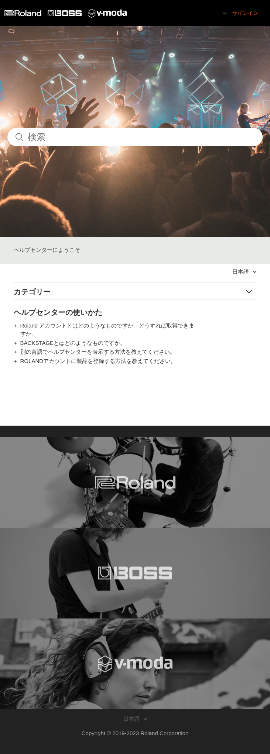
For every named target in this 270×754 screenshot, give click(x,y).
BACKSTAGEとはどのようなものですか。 (73, 343)
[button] (225, 13)
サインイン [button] (245, 13)
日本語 (241, 271)
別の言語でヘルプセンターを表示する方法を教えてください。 (97, 352)
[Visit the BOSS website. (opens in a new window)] (135, 573)
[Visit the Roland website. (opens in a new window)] (135, 482)
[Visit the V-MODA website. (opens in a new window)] (135, 663)
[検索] (135, 137)
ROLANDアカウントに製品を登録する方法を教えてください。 (98, 361)
